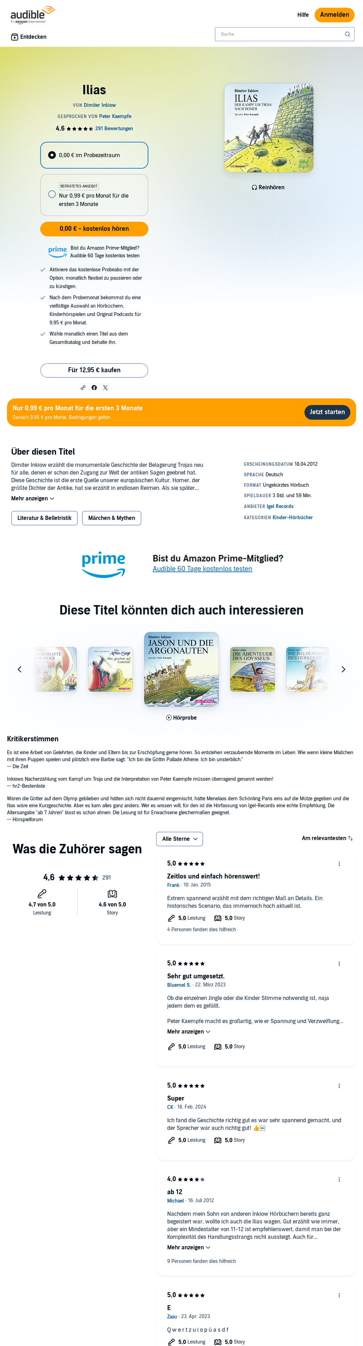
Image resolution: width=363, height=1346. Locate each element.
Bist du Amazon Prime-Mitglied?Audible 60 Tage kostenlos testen (105, 252)
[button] (83, 387)
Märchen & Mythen (111, 518)
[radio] (94, 155)
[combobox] (285, 34)
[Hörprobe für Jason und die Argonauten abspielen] (181, 717)
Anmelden (334, 15)
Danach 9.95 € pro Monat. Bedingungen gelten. (78, 412)
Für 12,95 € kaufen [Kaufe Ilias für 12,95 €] (94, 370)
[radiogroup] (94, 179)
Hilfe (303, 15)
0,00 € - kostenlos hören (94, 229)
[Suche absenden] (348, 34)
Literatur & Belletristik (44, 518)
